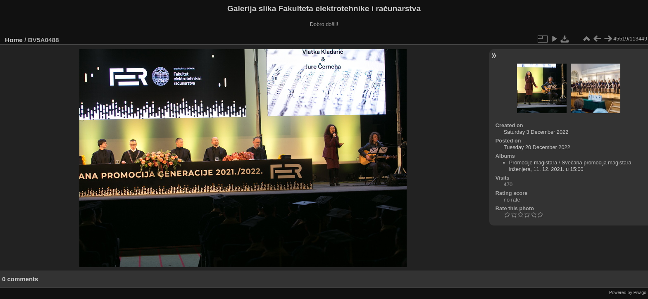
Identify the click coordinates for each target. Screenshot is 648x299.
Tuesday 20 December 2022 (537, 147)
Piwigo (640, 292)
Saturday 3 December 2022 (536, 132)
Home (14, 39)
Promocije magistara (533, 162)
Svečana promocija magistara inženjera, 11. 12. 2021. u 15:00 (570, 165)
